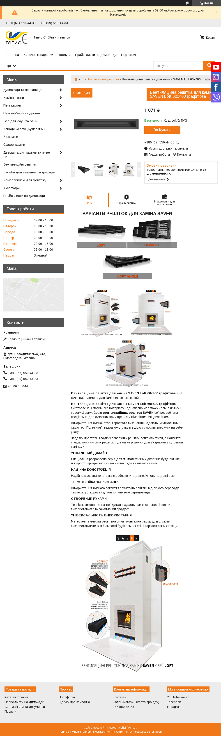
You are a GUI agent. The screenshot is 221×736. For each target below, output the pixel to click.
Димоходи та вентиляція (22, 90)
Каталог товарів (35, 55)
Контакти (119, 697)
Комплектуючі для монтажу (24, 180)
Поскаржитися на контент (109, 731)
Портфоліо (129, 55)
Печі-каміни (12, 105)
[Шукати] (209, 65)
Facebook (174, 702)
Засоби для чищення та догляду (29, 172)
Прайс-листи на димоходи (96, 55)
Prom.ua (132, 727)
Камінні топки (13, 98)
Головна (12, 55)
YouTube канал (178, 697)
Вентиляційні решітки (103, 79)
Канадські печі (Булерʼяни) (24, 129)
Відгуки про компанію (74, 702)
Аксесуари (11, 188)
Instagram (174, 707)
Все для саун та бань (20, 121)
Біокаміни (10, 137)
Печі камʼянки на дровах (22, 113)
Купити (164, 130)
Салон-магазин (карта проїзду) (136, 702)
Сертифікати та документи (25, 707)
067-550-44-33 (123, 707)
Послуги (64, 55)
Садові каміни (14, 144)
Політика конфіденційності (144, 731)
